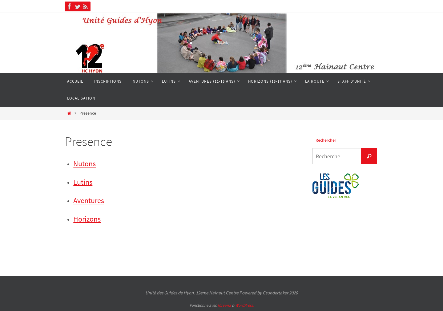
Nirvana (224, 305)
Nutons (84, 163)
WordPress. (244, 305)
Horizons (87, 219)
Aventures (88, 200)
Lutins (82, 182)
